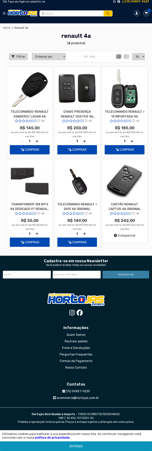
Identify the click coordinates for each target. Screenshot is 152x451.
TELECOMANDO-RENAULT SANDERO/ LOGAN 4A (30, 114)
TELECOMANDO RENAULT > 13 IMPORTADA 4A (124, 114)
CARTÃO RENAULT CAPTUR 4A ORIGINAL (125, 206)
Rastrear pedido (76, 341)
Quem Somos (76, 335)
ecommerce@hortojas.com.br (76, 398)
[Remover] (22, 141)
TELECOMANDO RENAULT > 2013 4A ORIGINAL (77, 206)
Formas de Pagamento (76, 361)
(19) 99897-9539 (135, 1)
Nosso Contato (76, 367)
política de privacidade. (52, 437)
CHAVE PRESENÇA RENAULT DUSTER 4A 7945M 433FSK (77, 114)
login (22, 1)
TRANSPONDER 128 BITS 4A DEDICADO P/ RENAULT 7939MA (29, 207)
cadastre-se (37, 1)
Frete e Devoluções (76, 348)
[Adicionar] (36, 141)
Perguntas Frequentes (76, 354)
